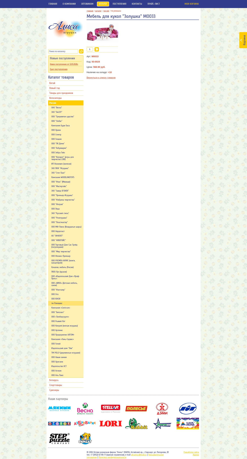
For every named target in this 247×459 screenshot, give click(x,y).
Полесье (136, 408)
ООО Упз (54, 294)
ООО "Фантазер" (58, 290)
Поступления (119, 3)
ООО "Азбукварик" (59, 148)
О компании (69, 3)
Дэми (162, 408)
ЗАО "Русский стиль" (60, 213)
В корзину (97, 49)
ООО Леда (55, 209)
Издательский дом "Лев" (62, 348)
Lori (111, 423)
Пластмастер (188, 423)
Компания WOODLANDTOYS (62, 177)
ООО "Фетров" (57, 204)
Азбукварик (85, 423)
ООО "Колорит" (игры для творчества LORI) (62, 158)
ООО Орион (56, 130)
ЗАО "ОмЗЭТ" (56, 112)
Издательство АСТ (59, 366)
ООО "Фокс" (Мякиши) (60, 182)
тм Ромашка (56, 303)
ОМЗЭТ (188, 408)
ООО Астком (56, 371)
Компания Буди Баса (60, 125)
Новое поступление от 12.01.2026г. (64, 64)
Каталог (103, 3)
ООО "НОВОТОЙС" (58, 240)
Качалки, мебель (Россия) (62, 267)
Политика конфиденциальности (112, 457)
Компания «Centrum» (60, 308)
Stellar (111, 408)
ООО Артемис (57, 330)
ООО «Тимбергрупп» (60, 317)
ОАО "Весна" (56, 107)
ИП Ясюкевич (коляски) (61, 164)
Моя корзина (192, 3)
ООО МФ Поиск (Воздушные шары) (66, 227)
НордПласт (162, 423)
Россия (52, 103)
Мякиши (59, 408)
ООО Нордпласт (58, 231)
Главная (52, 3)
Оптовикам (87, 3)
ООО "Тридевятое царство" (62, 116)
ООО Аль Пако (57, 375)
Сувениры (54, 390)
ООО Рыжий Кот (58, 321)
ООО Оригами (57, 362)
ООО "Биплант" (57, 312)
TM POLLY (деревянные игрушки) (65, 353)
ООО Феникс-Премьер (60, 256)
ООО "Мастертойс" (59, 186)
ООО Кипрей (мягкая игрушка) (64, 326)
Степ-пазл (59, 438)
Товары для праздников (61, 93)
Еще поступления (58, 69)
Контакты (137, 3)
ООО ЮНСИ (55, 299)
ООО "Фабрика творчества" (63, 200)
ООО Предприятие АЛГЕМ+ (62, 335)
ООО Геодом (56, 139)
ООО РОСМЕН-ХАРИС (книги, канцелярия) (63, 261)
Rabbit (136, 423)
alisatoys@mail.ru (139, 455)
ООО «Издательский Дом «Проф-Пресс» (65, 277)
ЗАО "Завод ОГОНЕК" (60, 191)
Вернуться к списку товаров (101, 77)
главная (91, 11)
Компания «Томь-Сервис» (62, 339)
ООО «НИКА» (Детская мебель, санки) (64, 284)
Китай (52, 83)
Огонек (59, 423)
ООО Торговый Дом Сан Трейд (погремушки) (64, 246)
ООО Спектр (56, 134)
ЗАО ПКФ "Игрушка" (60, 168)
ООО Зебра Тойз (58, 152)
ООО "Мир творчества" (61, 251)
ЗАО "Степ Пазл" (58, 173)
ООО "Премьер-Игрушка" (62, 195)
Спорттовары (55, 385)
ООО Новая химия (59, 357)
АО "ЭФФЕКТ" (57, 236)
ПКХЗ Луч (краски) (59, 272)
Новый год (54, 88)
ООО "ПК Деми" (58, 143)
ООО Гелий (56, 344)
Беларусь (53, 380)
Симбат (85, 438)
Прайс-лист (153, 3)
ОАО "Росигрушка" (59, 218)
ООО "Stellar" (56, 121)
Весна (85, 408)
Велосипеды (55, 98)
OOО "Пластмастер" (59, 222)
